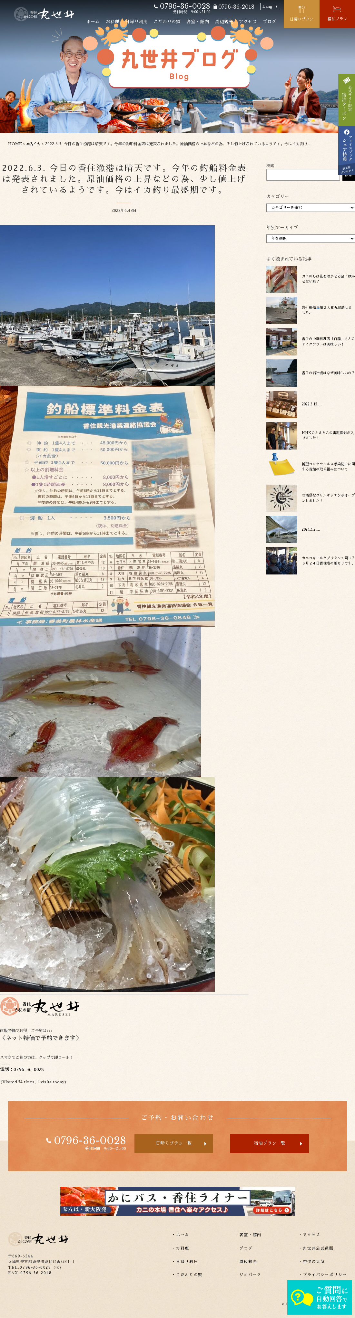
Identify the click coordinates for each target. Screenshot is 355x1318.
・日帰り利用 (185, 1262)
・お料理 (180, 1248)
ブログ (269, 22)
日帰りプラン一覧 (174, 1143)
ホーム (93, 22)
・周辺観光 (246, 1262)
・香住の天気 (311, 1262)
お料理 (112, 22)
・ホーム (180, 1235)
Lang (267, 6)
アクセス (248, 22)
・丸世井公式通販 (316, 1248)
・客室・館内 (248, 1235)
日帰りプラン (301, 19)
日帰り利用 (136, 22)
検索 (270, 166)
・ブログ (244, 1248)
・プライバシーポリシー (322, 1275)
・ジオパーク (248, 1275)
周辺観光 (224, 22)
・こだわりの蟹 (187, 1275)
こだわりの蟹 (167, 22)
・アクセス (309, 1235)
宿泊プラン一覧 (269, 1143)
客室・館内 (197, 22)
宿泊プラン (337, 19)
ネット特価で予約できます (40, 1038)
